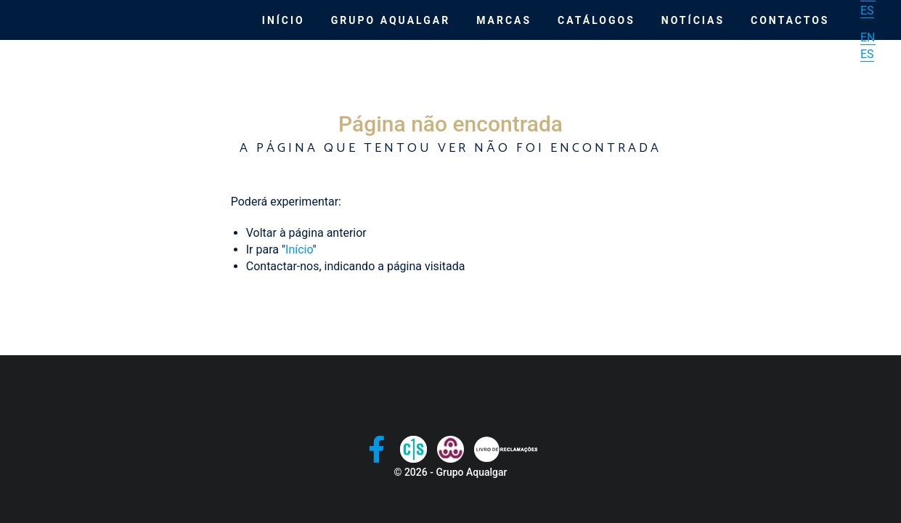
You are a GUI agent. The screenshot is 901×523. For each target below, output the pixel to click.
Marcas (503, 20)
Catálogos (596, 20)
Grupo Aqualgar (390, 20)
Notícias (693, 20)
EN (868, 37)
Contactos (790, 20)
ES (867, 10)
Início (283, 20)
